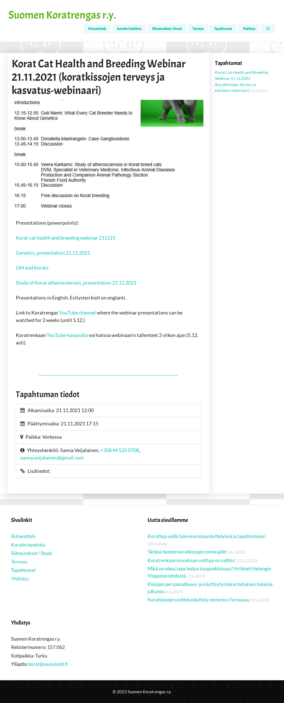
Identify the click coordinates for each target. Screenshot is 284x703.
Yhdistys (249, 29)
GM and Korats (32, 268)
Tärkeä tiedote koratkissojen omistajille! (188, 552)
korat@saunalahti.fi (48, 664)
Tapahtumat (223, 29)
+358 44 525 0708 (119, 450)
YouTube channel (77, 312)
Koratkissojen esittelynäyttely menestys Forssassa (198, 600)
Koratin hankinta (129, 29)
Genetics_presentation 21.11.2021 (53, 253)
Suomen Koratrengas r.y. (62, 15)
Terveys (198, 29)
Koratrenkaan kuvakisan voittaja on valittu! (191, 560)
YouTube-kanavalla (67, 335)
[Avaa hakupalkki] (268, 28)
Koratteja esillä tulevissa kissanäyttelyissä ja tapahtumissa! (207, 536)
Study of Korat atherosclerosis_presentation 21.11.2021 (76, 283)
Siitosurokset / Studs (167, 29)
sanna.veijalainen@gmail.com (52, 458)
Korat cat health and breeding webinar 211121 (65, 238)
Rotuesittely (97, 29)
